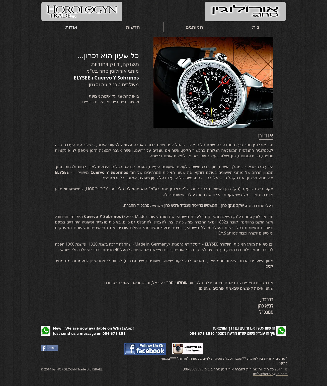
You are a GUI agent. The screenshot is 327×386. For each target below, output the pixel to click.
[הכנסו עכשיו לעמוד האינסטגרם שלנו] (187, 348)
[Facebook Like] (86, 347)
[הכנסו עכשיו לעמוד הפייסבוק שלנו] (145, 348)
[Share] (49, 348)
